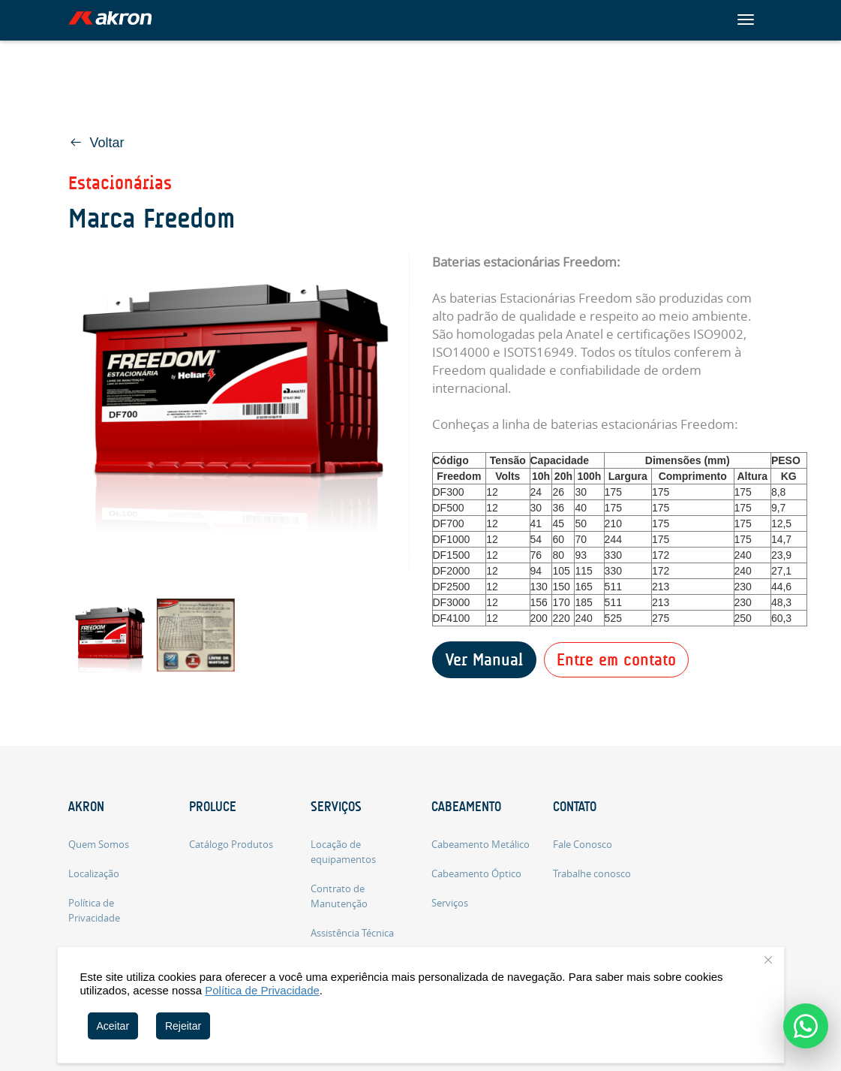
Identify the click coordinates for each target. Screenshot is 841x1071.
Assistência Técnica (352, 933)
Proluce (212, 806)
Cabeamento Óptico (476, 873)
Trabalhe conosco (592, 873)
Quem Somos (98, 844)
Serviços (336, 806)
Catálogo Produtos (231, 844)
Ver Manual (484, 659)
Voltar (97, 142)
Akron (86, 806)
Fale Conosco (582, 844)
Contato (574, 806)
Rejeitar (183, 1026)
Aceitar (113, 1026)
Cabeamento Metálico (480, 844)
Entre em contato (616, 659)
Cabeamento (466, 806)
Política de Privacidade (262, 990)
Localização (93, 873)
